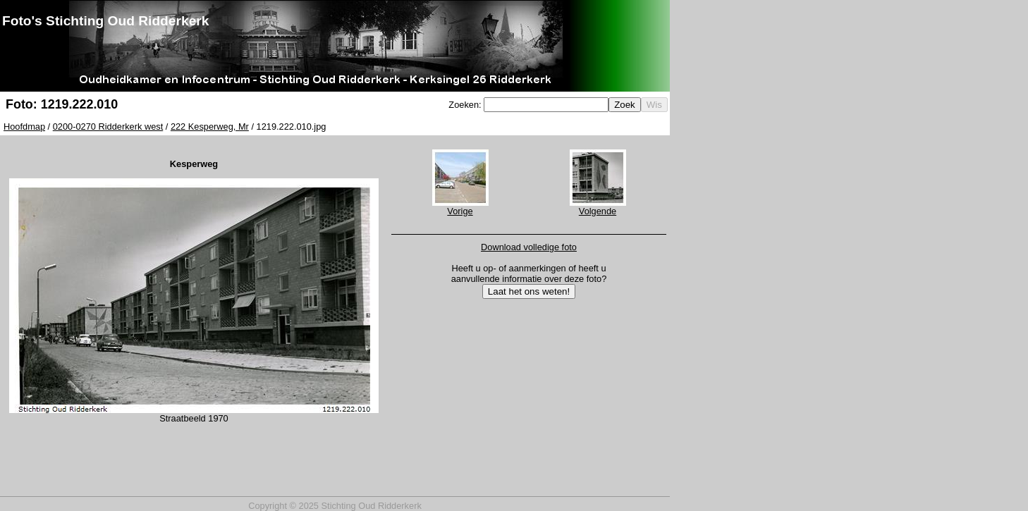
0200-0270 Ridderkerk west (108, 126)
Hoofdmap (24, 126)
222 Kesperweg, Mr (210, 126)
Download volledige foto (529, 247)
